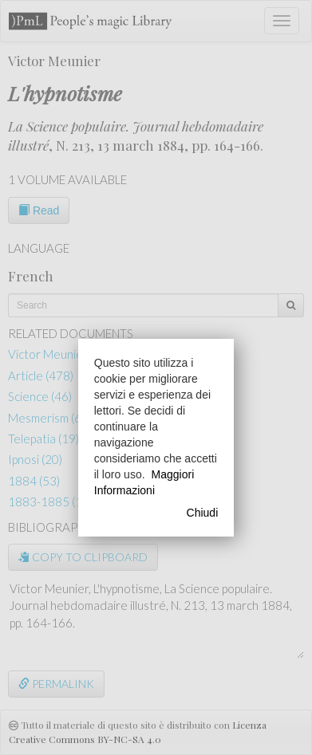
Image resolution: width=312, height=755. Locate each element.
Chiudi (203, 512)
